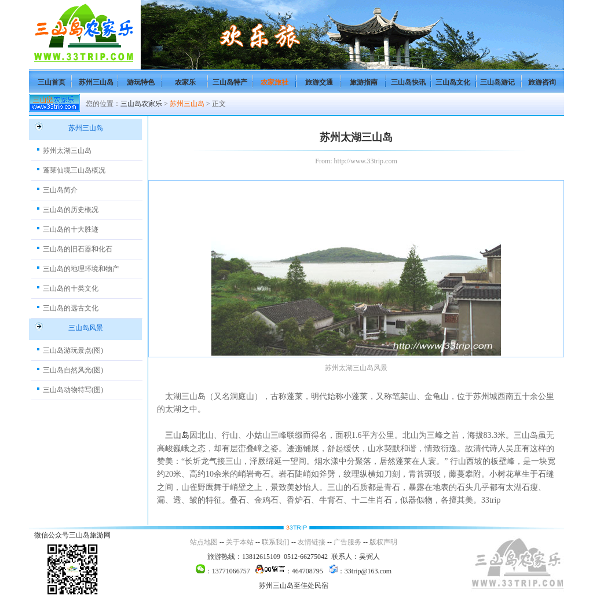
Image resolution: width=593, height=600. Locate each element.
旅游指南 (364, 82)
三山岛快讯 (408, 82)
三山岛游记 (497, 82)
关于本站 (240, 542)
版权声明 (383, 542)
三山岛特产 (230, 82)
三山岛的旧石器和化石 (77, 249)
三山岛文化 (452, 82)
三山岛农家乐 (141, 104)
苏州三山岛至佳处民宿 (293, 585)
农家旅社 (274, 82)
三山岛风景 (85, 328)
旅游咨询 (542, 82)
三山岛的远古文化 (70, 308)
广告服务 (347, 542)
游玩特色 (141, 82)
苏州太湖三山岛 (67, 151)
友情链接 (311, 542)
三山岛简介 (60, 190)
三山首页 (51, 82)
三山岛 (177, 435)
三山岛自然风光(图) (73, 370)
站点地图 (204, 542)
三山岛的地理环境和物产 (81, 269)
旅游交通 (319, 82)
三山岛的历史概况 (70, 210)
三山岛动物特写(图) (73, 390)
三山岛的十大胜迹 (70, 229)
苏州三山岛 (96, 82)
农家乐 (185, 82)
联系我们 (276, 542)
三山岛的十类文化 (70, 288)
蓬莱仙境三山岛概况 (74, 170)
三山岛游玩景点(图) (73, 350)
